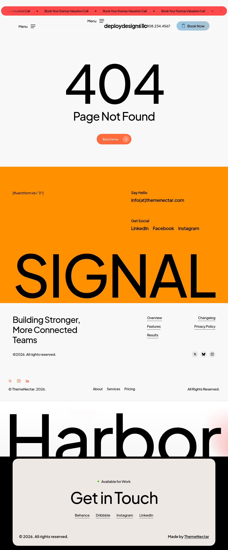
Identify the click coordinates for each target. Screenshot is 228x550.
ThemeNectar (196, 536)
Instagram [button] (124, 515)
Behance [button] (82, 515)
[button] (95, 20)
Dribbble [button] (103, 515)
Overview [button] (154, 318)
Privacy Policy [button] (204, 326)
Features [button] (154, 326)
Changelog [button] (206, 318)
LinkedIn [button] (146, 515)
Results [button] (152, 335)
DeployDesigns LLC (125, 26)
